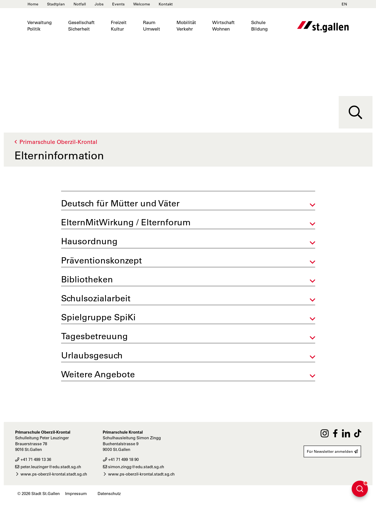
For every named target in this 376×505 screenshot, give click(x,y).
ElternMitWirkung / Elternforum (126, 222)
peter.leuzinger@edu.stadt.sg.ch (48, 466)
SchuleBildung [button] (259, 26)
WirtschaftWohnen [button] (223, 26)
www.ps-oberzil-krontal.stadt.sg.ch (51, 474)
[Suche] (355, 112)
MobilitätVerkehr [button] (186, 26)
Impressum (76, 493)
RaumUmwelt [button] (151, 26)
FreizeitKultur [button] (119, 26)
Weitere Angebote (98, 374)
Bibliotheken (87, 279)
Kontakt (166, 4)
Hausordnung (89, 241)
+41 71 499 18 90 (121, 459)
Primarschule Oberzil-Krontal (58, 141)
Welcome (141, 4)
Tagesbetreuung (94, 336)
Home (33, 4)
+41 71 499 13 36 (33, 459)
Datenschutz (109, 493)
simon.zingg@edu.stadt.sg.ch (133, 466)
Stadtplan (56, 4)
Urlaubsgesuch (92, 355)
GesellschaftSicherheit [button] (81, 26)
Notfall (80, 4)
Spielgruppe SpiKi (98, 317)
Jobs (99, 4)
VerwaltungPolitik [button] (39, 26)
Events (118, 4)
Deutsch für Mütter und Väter (120, 203)
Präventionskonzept (101, 260)
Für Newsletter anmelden (332, 451)
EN (344, 4)
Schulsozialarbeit (96, 298)
